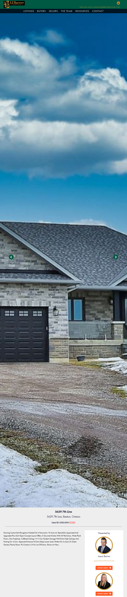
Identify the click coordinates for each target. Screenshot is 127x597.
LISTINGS (28, 11)
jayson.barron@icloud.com (104, 560)
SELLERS (53, 11)
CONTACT (98, 11)
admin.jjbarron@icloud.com (107, 7)
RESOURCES (82, 11)
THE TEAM (66, 11)
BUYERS (41, 11)
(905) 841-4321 (86, 7)
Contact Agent (102, 568)
